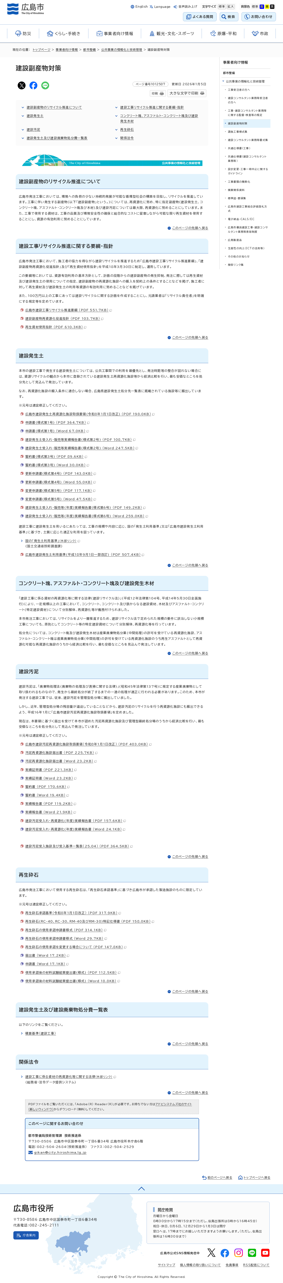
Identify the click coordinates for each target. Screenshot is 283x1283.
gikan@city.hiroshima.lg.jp (60, 1152)
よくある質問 (203, 16)
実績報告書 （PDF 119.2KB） (50, 803)
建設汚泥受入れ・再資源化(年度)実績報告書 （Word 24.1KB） (75, 829)
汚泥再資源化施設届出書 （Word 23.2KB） (61, 761)
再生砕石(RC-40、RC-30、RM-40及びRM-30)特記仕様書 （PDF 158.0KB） (89, 921)
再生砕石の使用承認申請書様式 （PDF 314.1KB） (65, 930)
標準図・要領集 (237, 198)
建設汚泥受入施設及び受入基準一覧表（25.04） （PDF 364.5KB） (79, 846)
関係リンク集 (236, 265)
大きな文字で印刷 (184, 93)
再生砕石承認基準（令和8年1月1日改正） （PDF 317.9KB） (73, 912)
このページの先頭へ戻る (190, 228)
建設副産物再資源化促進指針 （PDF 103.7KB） (64, 318)
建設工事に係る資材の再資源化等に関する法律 (71, 1076)
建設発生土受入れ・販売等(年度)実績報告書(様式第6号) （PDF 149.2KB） (85, 507)
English (141, 6)
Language (162, 6)
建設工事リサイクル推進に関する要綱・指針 (152, 107)
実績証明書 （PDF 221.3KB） (51, 769)
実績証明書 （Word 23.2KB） (51, 778)
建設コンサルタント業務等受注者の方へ (248, 100)
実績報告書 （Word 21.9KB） (50, 812)
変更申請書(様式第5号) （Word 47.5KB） (60, 499)
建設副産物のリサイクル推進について (54, 107)
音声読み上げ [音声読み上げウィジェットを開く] (188, 6)
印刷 (155, 93)
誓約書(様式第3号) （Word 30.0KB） (57, 465)
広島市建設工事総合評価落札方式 (247, 208)
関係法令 (127, 138)
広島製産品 (235, 240)
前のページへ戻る (219, 1177)
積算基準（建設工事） (40, 1033)
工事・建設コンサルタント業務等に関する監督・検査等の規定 (247, 112)
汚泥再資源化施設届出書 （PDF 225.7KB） (61, 752)
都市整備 (89, 49)
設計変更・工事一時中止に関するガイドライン (248, 171)
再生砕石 (127, 129)
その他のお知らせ (239, 256)
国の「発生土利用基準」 (52, 540)
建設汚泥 (33, 129)
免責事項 (232, 1265)
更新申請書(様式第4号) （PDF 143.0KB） (60, 473)
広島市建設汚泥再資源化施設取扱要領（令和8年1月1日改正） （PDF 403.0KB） (88, 744)
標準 (221, 6)
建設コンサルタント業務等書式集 (248, 140)
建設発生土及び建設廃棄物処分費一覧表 (57, 138)
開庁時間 (165, 1209)
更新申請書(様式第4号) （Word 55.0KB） (60, 482)
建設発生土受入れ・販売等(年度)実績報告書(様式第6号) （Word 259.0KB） (86, 516)
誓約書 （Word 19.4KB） (47, 795)
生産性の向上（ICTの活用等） (246, 248)
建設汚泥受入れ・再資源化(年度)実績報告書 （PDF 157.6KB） (75, 820)
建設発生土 (35, 115)
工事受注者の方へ (239, 89)
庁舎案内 (29, 1235)
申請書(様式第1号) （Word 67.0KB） (57, 431)
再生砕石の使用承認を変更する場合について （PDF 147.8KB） (76, 947)
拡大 (230, 6)
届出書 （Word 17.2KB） (47, 955)
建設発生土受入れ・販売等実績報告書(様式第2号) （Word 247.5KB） (81, 448)
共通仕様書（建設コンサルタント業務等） (247, 158)
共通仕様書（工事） (239, 148)
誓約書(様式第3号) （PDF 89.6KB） (56, 456)
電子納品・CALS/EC (241, 219)
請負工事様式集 (237, 132)
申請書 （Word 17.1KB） (47, 963)
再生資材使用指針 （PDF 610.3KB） (55, 327)
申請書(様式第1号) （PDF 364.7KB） (57, 422)
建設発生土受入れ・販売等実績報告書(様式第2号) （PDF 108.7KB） (80, 439)
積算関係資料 (236, 190)
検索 (231, 16)
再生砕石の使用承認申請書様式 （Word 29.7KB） (66, 938)
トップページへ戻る (256, 1177)
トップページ (42, 49)
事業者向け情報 (67, 49)
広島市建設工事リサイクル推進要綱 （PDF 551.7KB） (68, 310)
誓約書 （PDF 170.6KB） (47, 786)
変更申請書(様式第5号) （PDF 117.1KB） (60, 490)
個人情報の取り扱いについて (200, 1265)
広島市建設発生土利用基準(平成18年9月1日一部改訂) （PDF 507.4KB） (84, 554)
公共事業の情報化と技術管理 (122, 49)
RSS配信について (256, 1265)
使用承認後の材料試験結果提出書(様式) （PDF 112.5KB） (72, 972)
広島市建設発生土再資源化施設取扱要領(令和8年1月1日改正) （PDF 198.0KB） (89, 414)
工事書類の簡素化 (239, 182)
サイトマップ (166, 1265)
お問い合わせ (262, 16)
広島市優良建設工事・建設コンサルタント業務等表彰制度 (248, 229)
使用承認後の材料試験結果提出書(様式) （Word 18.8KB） (72, 981)
